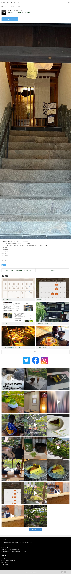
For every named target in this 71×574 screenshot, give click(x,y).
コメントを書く (18, 12)
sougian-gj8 (27, 12)
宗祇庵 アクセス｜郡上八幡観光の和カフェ (11, 549)
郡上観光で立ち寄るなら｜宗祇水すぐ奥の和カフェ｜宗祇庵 (14, 551)
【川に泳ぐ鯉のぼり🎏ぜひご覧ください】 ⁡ (11, 347)
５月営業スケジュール (41, 299)
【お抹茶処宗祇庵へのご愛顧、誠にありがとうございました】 (18, 270)
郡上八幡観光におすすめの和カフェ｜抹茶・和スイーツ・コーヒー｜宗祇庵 (17, 542)
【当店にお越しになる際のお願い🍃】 (45, 323)
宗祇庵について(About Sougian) (8, 547)
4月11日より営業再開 (7, 299)
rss (62, 572)
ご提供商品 (52, 270)
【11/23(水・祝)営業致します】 (43, 347)
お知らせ (11, 12)
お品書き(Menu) (5, 544)
